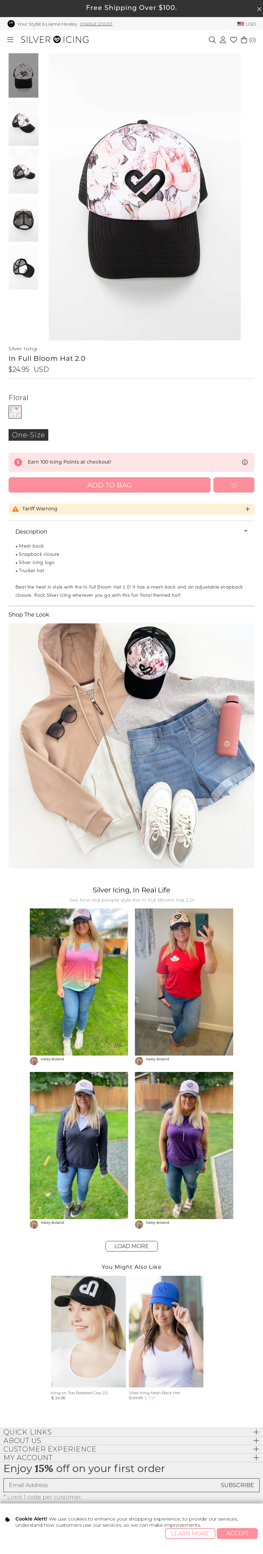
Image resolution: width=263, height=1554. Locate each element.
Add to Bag (109, 485)
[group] (88, 1338)
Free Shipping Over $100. (131, 8)
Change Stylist (96, 24)
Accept (237, 1533)
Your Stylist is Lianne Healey (47, 24)
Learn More (190, 1533)
